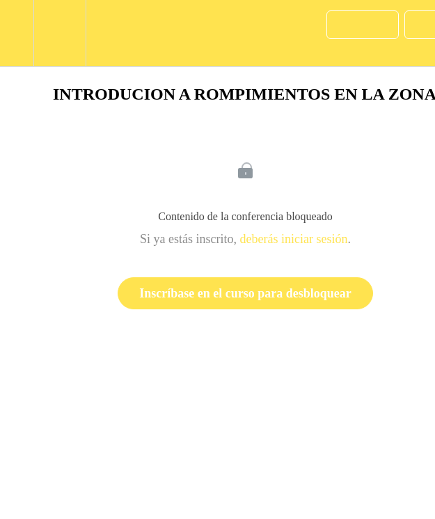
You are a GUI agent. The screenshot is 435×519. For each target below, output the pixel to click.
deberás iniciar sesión (294, 239)
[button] (16, 33)
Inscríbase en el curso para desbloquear (245, 293)
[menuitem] (59, 33)
